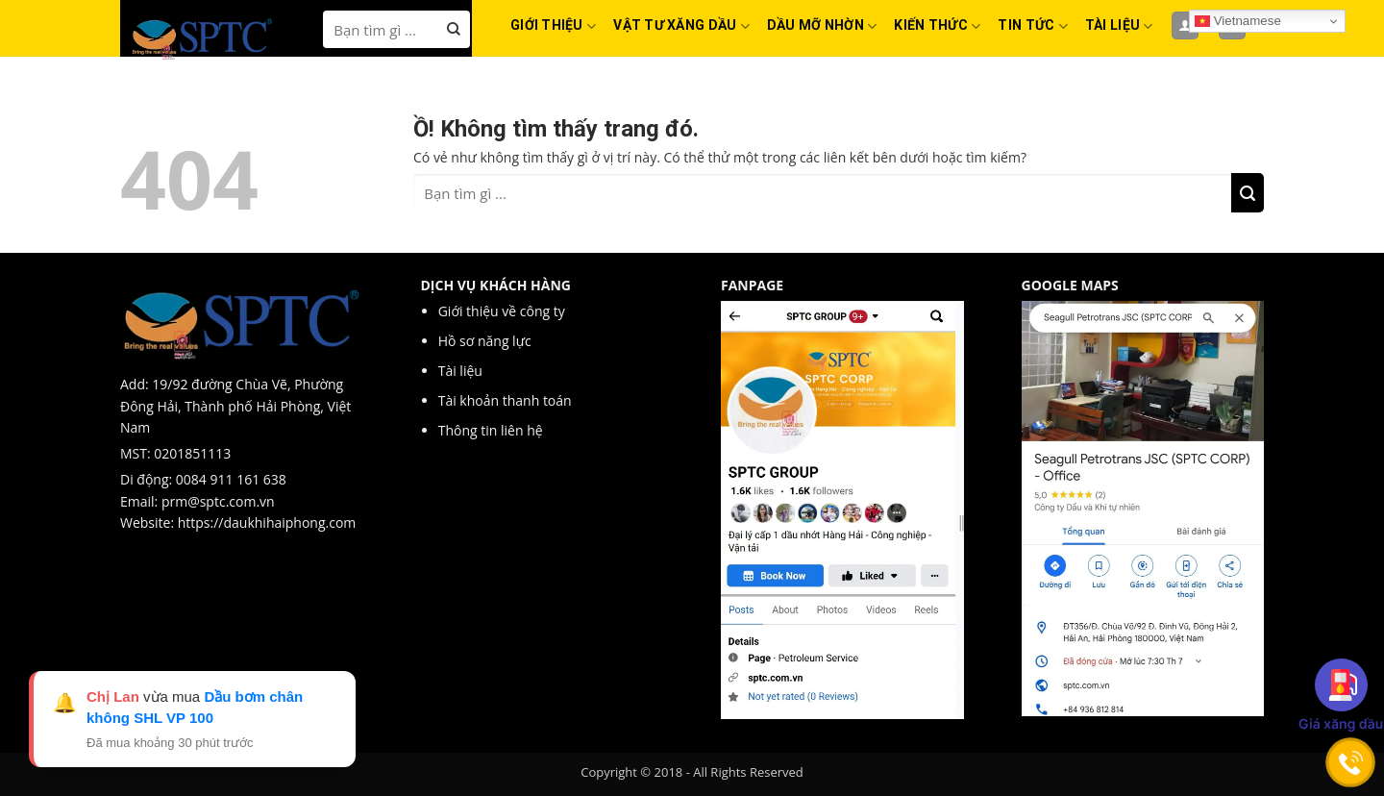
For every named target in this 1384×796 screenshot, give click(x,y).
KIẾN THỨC (937, 26)
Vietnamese (1238, 21)
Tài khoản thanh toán (505, 400)
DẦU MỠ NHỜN (822, 26)
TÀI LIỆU (1119, 26)
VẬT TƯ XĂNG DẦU (681, 26)
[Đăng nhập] (1185, 25)
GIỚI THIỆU (553, 26)
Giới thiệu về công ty (503, 311)
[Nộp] (454, 29)
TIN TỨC (1032, 26)
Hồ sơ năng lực (486, 341)
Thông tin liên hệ (490, 430)
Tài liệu (462, 370)
